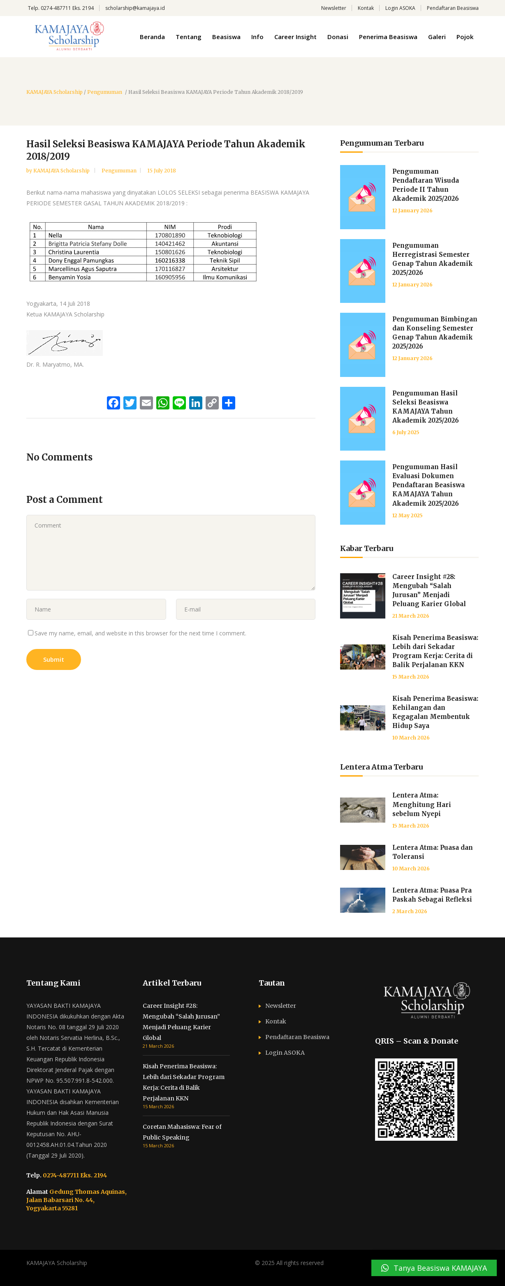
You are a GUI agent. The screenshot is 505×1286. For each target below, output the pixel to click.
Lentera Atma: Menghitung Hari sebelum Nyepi (421, 804)
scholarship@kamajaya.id (135, 8)
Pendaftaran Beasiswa (453, 8)
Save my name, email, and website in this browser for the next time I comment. (140, 633)
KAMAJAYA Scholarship (54, 92)
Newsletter (333, 8)
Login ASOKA (400, 8)
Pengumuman (104, 92)
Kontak (366, 8)
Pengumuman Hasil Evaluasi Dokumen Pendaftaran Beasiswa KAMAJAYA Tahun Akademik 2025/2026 (428, 485)
